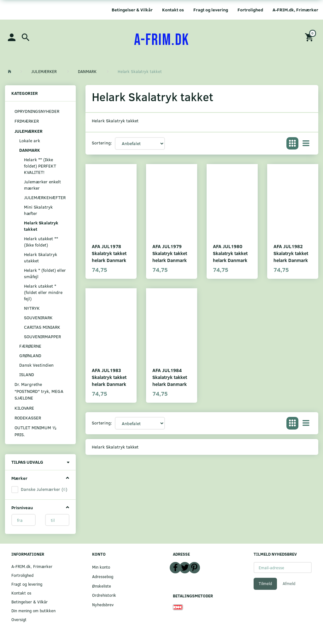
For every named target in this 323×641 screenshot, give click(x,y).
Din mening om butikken (33, 610)
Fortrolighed (250, 10)
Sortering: (102, 143)
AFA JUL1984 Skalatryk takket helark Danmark (169, 377)
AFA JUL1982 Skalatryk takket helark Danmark (290, 253)
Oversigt (18, 619)
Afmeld (289, 583)
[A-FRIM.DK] (161, 40)
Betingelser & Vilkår (132, 10)
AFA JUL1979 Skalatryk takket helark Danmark (169, 253)
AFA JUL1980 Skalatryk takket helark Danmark (230, 253)
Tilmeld (265, 583)
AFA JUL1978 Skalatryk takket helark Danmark (109, 253)
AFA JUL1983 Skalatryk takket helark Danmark (109, 377)
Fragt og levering (210, 10)
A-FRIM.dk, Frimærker (295, 10)
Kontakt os (173, 10)
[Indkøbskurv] (310, 37)
